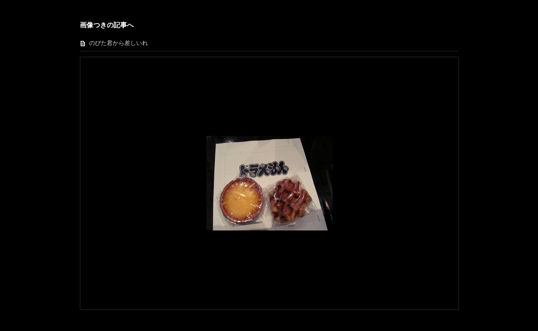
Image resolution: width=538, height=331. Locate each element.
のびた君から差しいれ (118, 43)
